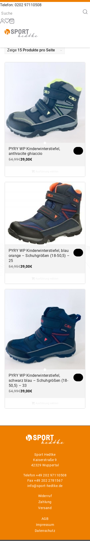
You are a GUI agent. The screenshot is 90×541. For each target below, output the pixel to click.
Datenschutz (45, 531)
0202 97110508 (28, 5)
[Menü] (78, 32)
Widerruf (45, 496)
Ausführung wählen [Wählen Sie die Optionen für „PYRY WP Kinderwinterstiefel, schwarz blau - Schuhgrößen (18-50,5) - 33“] (45, 403)
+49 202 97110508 (51, 475)
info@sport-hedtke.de (45, 486)
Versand (45, 508)
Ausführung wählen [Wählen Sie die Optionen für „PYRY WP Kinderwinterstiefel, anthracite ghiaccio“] (45, 171)
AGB (45, 519)
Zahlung (45, 502)
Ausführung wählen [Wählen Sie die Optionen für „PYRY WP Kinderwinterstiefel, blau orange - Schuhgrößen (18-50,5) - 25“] (45, 278)
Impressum (45, 525)
